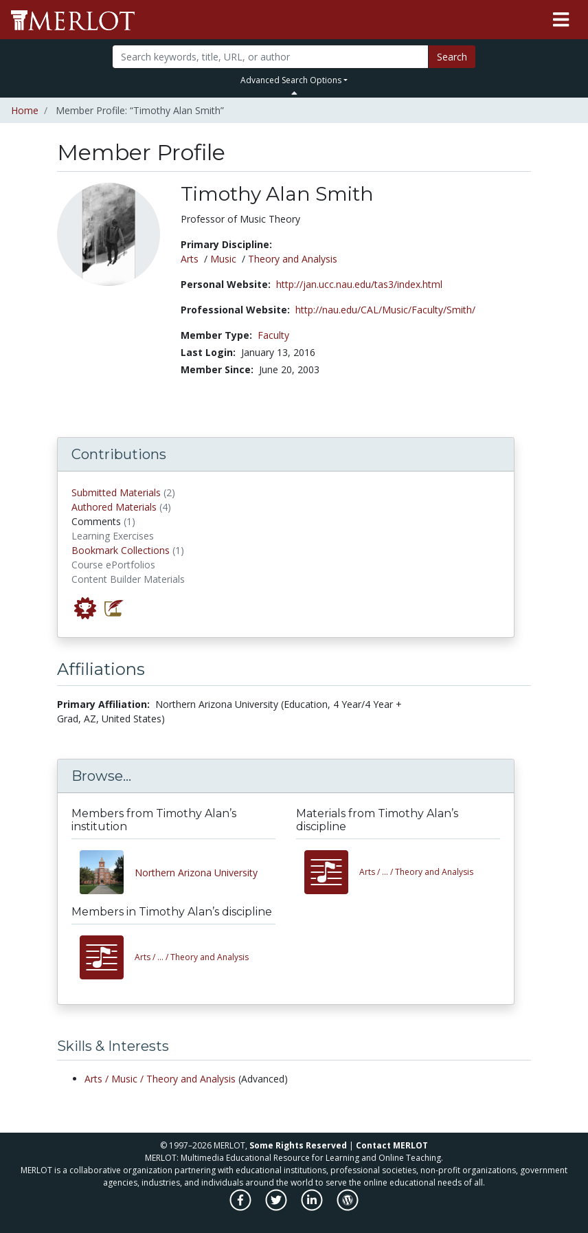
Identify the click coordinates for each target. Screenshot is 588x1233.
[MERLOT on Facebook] (241, 1207)
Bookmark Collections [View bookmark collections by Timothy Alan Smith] (120, 550)
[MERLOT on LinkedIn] (313, 1207)
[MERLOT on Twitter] (277, 1207)
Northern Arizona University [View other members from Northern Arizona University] (196, 872)
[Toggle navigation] (561, 20)
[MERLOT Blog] (347, 1207)
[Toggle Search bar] (294, 93)
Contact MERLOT (392, 1145)
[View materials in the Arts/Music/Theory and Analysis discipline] (331, 872)
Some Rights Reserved (298, 1145)
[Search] (270, 57)
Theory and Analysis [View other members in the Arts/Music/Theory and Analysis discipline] (192, 957)
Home (24, 110)
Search (452, 56)
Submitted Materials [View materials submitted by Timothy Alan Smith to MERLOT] (116, 492)
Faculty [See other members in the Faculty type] (273, 335)
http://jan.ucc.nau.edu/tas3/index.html (359, 284)
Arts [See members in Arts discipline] (190, 258)
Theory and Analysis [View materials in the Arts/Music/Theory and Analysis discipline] (416, 872)
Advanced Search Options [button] (290, 80)
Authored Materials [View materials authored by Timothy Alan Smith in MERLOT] (114, 506)
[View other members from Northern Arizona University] (107, 872)
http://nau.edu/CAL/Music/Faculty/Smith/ (385, 309)
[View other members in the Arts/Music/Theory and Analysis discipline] (107, 957)
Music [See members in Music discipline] (223, 258)
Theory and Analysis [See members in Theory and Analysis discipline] (292, 258)
